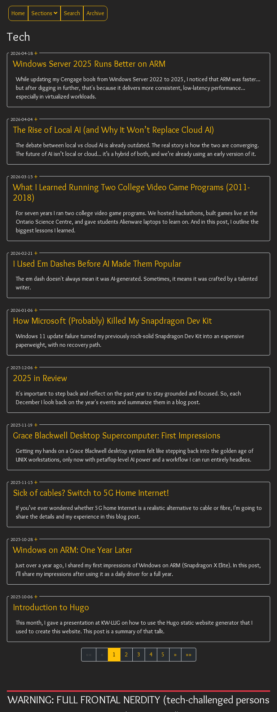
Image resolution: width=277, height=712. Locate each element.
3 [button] (138, 654)
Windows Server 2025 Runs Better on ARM (89, 63)
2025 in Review (40, 378)
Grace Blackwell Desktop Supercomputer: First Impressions (116, 435)
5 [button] (163, 654)
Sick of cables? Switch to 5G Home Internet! (91, 493)
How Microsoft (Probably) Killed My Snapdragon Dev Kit (112, 320)
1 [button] (114, 654)
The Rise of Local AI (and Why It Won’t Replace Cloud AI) (113, 130)
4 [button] (151, 654)
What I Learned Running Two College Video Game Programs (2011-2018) (131, 192)
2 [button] (126, 654)
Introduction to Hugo (51, 607)
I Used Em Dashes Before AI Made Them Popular (97, 263)
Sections (44, 13)
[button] (175, 654)
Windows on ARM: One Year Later (72, 550)
